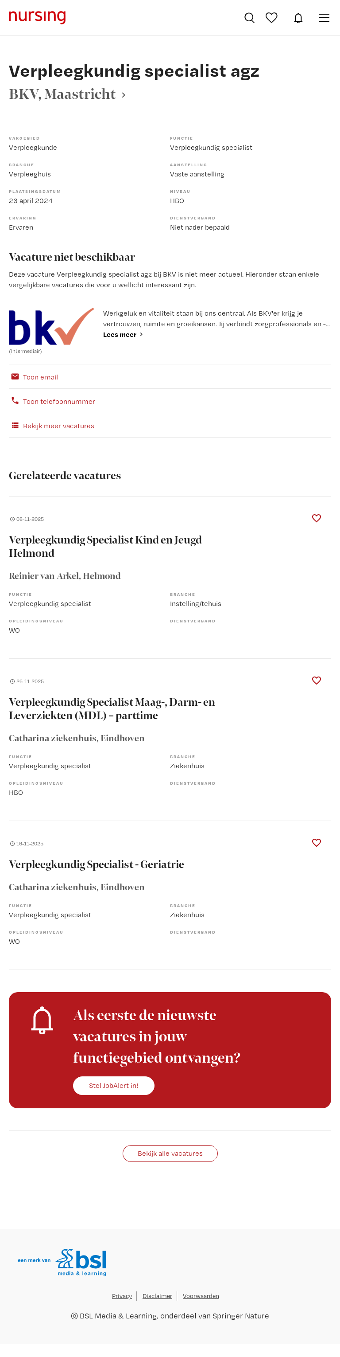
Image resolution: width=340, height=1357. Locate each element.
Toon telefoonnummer (52, 400)
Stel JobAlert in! (114, 1085)
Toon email (33, 376)
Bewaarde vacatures (273, 17)
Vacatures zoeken (249, 17)
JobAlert (298, 17)
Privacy (122, 1296)
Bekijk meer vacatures (51, 425)
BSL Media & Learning (118, 1315)
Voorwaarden (201, 1296)
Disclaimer (157, 1296)
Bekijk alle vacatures (170, 1153)
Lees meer (119, 334)
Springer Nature (240, 1315)
